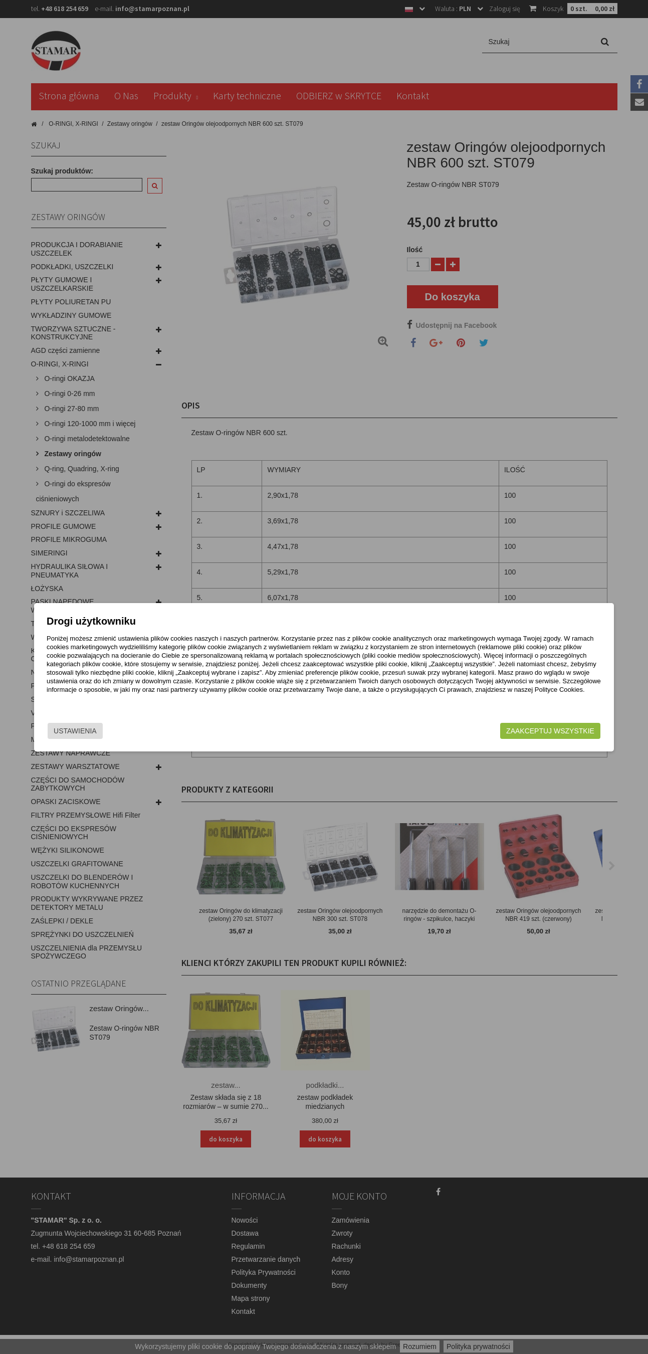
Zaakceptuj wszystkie (505, 731)
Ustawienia (120, 731)
